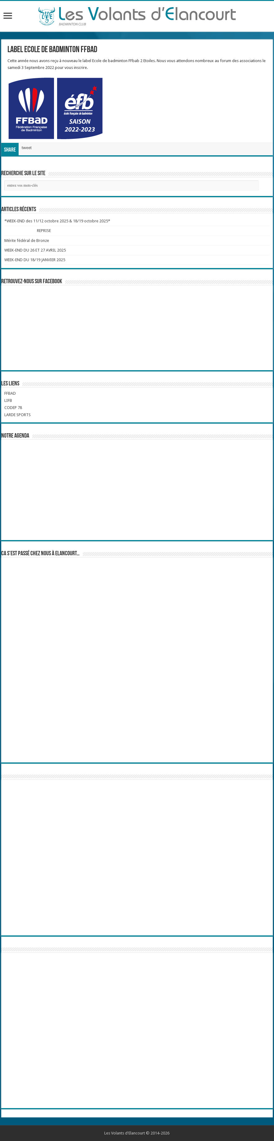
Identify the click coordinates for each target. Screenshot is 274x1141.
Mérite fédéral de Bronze (26, 240)
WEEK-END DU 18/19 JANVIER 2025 (34, 259)
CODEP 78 (13, 407)
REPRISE (44, 230)
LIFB (8, 400)
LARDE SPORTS (17, 414)
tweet (27, 147)
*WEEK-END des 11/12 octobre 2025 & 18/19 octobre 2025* (57, 221)
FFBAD (10, 393)
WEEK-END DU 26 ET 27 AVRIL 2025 (35, 250)
